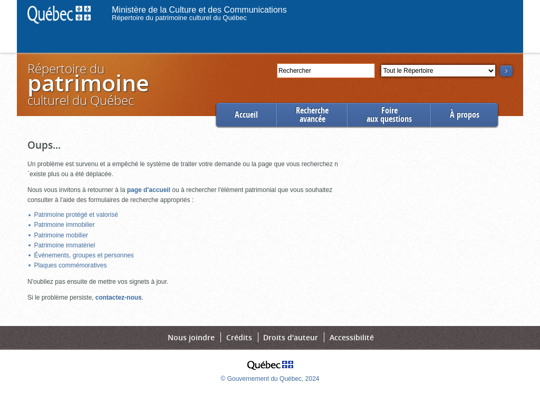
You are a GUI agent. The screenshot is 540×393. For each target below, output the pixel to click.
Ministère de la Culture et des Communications (199, 9)
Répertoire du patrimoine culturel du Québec (179, 18)
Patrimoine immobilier (64, 224)
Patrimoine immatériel (64, 245)
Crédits (239, 337)
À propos (464, 115)
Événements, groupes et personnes (83, 255)
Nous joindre (191, 337)
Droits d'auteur (290, 337)
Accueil (246, 115)
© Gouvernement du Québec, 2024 (270, 378)
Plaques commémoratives (70, 265)
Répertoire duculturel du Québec (87, 84)
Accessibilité (352, 337)
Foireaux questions (389, 115)
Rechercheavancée (312, 115)
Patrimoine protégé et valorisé (76, 214)
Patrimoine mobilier (61, 235)
